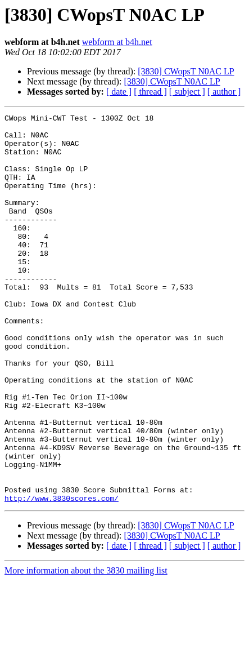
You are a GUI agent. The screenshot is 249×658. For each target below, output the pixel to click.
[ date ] (119, 91)
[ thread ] (150, 91)
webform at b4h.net (117, 42)
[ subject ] (187, 91)
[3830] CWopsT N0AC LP (186, 71)
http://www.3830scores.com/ (61, 576)
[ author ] (224, 91)
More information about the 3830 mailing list (85, 648)
